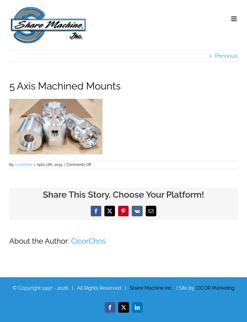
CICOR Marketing (215, 288)
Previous (226, 56)
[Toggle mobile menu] (234, 19)
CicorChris (24, 165)
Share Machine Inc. (151, 288)
